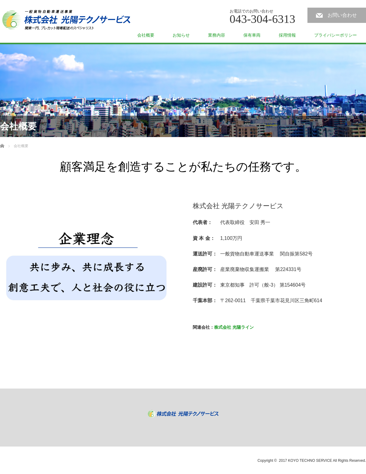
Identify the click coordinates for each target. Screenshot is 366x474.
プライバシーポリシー (335, 35)
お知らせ (181, 35)
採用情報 (287, 35)
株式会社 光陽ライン (234, 327)
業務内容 (216, 35)
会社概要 (145, 35)
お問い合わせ (342, 15)
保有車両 (251, 35)
